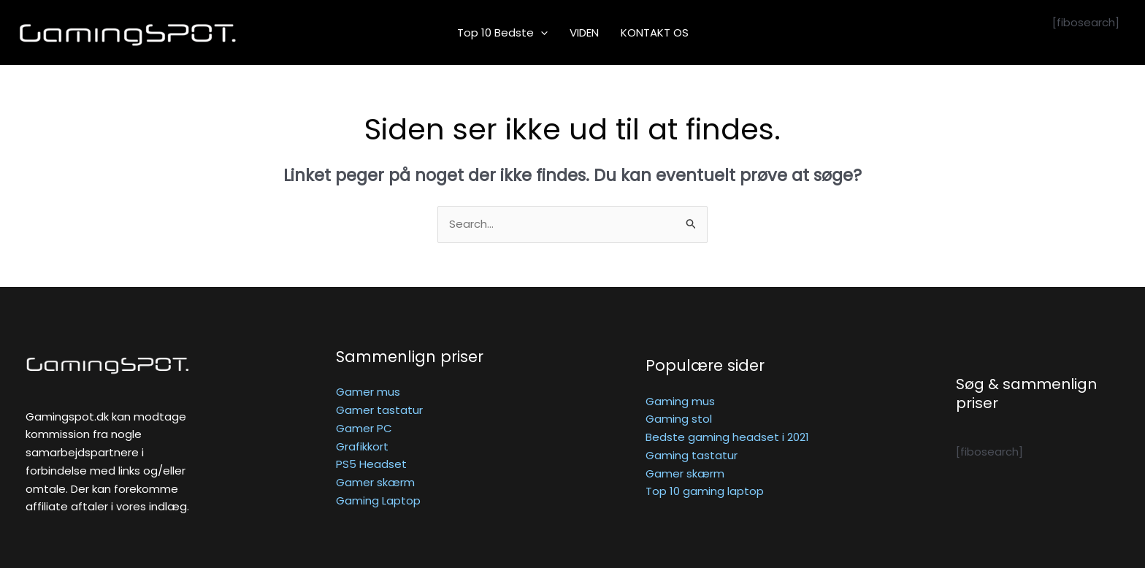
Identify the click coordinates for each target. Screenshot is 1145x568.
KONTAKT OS (655, 32)
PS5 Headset (371, 464)
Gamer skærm (375, 482)
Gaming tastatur (692, 455)
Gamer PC (364, 428)
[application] (541, 32)
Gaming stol (679, 418)
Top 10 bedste (502, 32)
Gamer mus (368, 391)
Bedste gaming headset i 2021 (727, 437)
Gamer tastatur (379, 410)
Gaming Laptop (378, 500)
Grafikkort (362, 446)
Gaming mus (680, 401)
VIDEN (584, 32)
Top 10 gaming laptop (705, 491)
